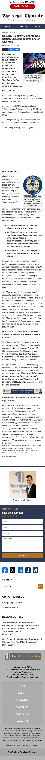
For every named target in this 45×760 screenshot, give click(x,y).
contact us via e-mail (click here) (19, 379)
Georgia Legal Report (12, 603)
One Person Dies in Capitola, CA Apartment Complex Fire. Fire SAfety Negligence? (22, 640)
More (37, 26)
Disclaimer (23, 700)
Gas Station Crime (34, 446)
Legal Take (22, 721)
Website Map (22, 707)
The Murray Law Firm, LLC (31, 745)
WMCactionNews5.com (25, 106)
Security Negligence (25, 448)
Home (7, 26)
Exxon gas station (14, 450)
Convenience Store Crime (18, 446)
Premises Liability (8, 448)
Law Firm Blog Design (21, 752)
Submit (22, 556)
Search (40, 586)
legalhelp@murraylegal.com (25, 677)
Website (22, 693)
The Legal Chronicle (22, 17)
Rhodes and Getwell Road (21, 453)
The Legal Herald (10, 607)
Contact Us (22, 26)
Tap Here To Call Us (22, 6)
